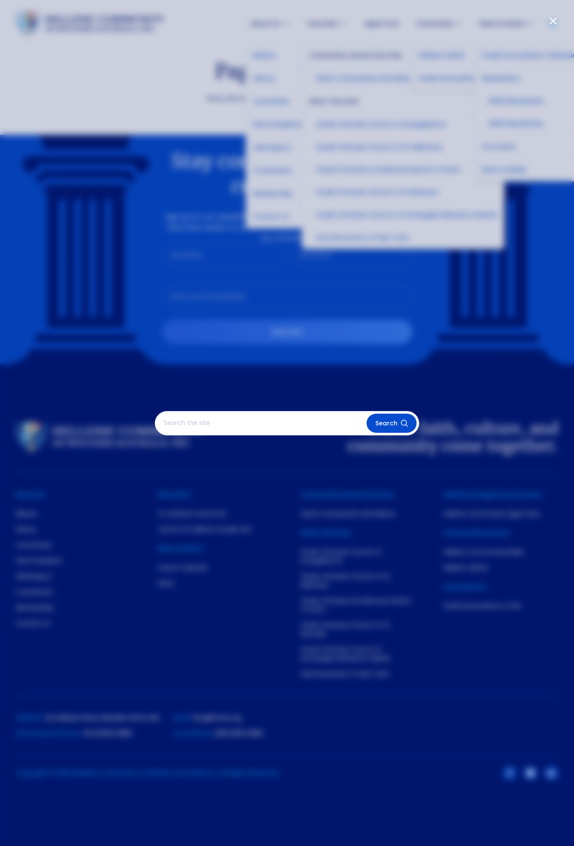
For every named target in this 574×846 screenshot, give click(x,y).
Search (391, 423)
